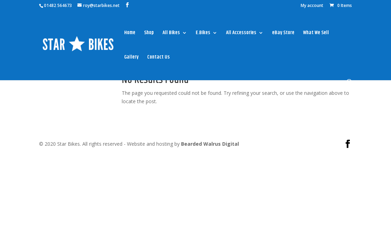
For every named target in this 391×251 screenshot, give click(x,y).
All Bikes (171, 33)
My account (312, 5)
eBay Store (283, 33)
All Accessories (241, 33)
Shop (149, 33)
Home (129, 33)
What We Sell (316, 33)
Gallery (131, 58)
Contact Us (158, 58)
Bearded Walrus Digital (210, 143)
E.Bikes (203, 33)
